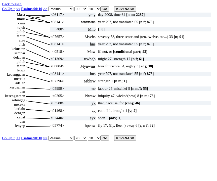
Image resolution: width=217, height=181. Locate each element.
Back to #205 (12, 4)
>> (45, 9)
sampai (19, 53)
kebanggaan (16, 74)
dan (22, 91)
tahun (21, 36)
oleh (22, 44)
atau (22, 40)
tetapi (21, 70)
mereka (19, 79)
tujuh (21, 27)
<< (18, 9)
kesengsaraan (15, 96)
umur (21, 19)
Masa (21, 15)
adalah (20, 83)
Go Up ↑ (8, 9)
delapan (19, 57)
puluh (21, 32)
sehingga (18, 100)
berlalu (20, 109)
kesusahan (17, 87)
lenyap (20, 126)
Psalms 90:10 (31, 9)
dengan (19, 113)
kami (21, 23)
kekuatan (18, 49)
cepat (21, 117)
